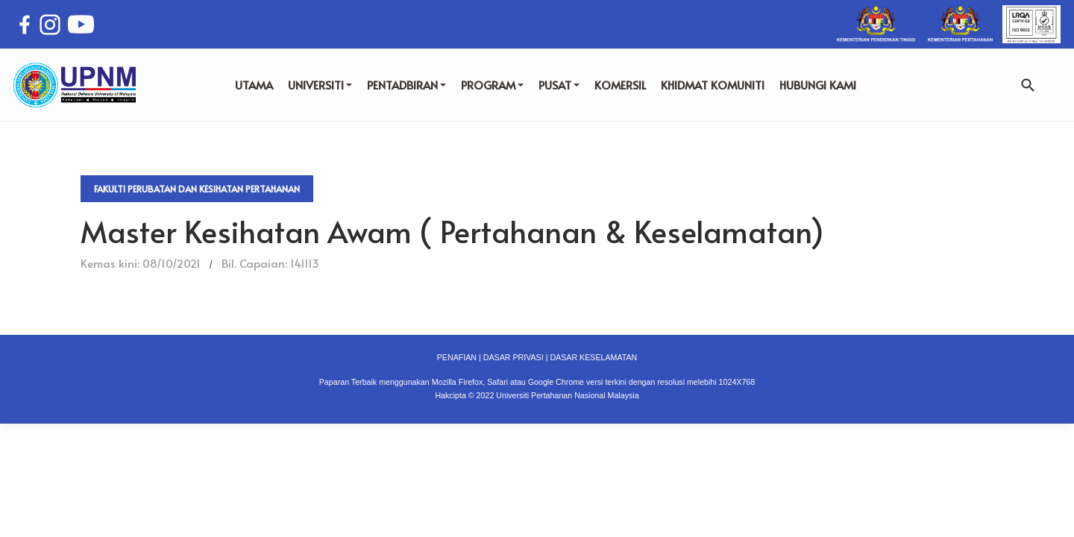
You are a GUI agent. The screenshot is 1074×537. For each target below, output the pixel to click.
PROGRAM (492, 84)
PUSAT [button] (559, 84)
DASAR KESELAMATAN (593, 357)
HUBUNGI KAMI (817, 84)
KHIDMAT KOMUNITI (712, 84)
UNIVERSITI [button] (320, 84)
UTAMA (254, 84)
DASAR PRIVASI (513, 357)
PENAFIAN (457, 357)
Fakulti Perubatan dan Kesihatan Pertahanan (197, 189)
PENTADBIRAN (406, 84)
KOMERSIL (620, 84)
